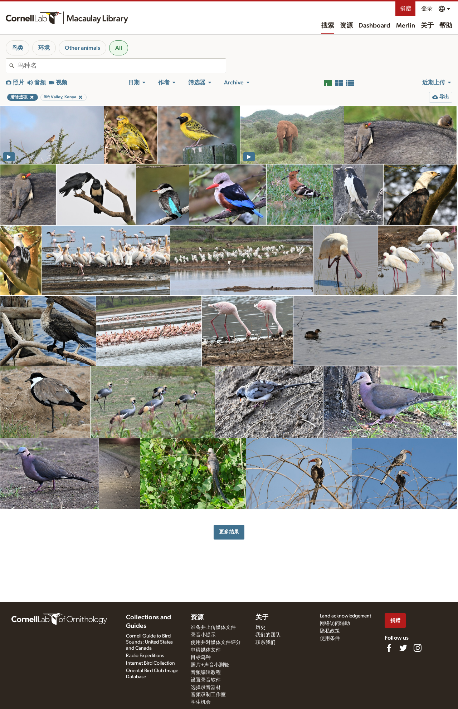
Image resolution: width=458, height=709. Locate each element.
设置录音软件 (206, 680)
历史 (260, 627)
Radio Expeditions (145, 655)
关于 (427, 26)
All (118, 48)
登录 (427, 8)
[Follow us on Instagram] (417, 648)
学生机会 (201, 702)
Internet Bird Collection (150, 663)
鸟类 (17, 48)
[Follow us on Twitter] (403, 648)
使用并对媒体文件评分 (216, 642)
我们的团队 (268, 634)
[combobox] (122, 66)
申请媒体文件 (206, 650)
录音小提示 (203, 634)
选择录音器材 (206, 687)
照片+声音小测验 (210, 665)
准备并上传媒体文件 (213, 627)
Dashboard (374, 26)
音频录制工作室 (208, 694)
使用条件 (330, 638)
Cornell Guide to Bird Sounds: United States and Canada (149, 642)
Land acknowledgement (345, 616)
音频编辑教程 (206, 672)
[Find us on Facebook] (389, 648)
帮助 (445, 26)
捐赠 (405, 8)
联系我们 (265, 642)
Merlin (405, 26)
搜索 (327, 26)
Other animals (82, 48)
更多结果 (229, 532)
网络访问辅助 (335, 623)
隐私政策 (330, 631)
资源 (346, 26)
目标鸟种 (201, 657)
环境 (44, 48)
